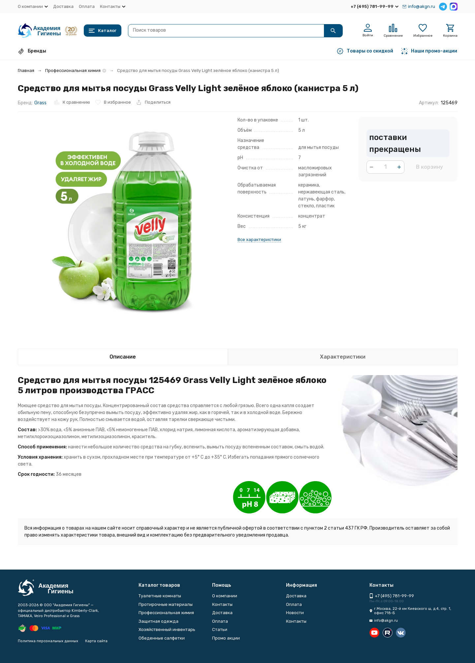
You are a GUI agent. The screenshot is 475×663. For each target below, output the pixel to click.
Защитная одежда (158, 621)
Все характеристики (259, 239)
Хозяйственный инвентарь (167, 629)
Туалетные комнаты (160, 595)
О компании (224, 595)
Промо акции (226, 638)
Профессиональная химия (73, 70)
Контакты (222, 604)
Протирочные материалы (166, 604)
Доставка (63, 6)
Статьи (219, 629)
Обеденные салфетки (162, 638)
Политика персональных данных (48, 641)
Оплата (87, 6)
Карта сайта (96, 641)
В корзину (429, 167)
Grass (40, 103)
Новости (295, 612)
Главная (26, 70)
